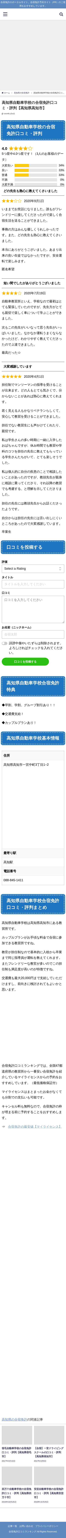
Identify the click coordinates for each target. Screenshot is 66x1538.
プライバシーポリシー (46, 1526)
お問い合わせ (26, 1526)
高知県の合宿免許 (14, 1419)
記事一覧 (12, 1526)
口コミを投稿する (25, 661)
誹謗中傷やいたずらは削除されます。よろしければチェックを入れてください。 (36, 648)
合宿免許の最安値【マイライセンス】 (35, 1126)
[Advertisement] (33, 55)
